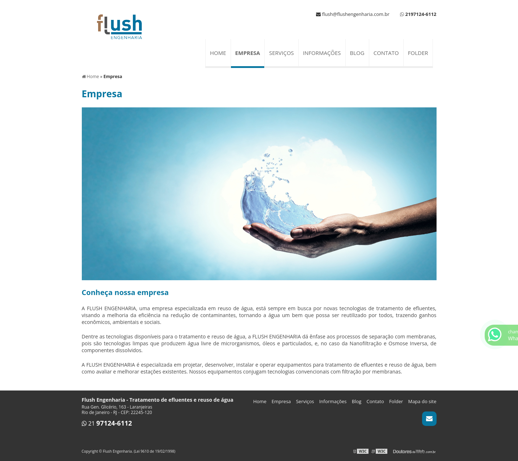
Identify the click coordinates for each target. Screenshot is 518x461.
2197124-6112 (421, 14)
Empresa (247, 52)
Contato (386, 52)
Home (218, 52)
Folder (418, 52)
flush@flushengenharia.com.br (352, 14)
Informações (322, 52)
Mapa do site (422, 401)
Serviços (281, 52)
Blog (357, 52)
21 (107, 423)
